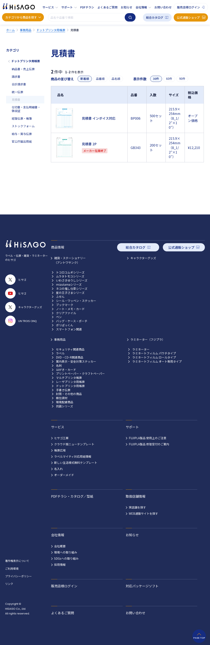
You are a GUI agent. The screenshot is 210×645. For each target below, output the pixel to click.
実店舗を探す (137, 507)
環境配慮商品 (64, 402)
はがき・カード (66, 369)
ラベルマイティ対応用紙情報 (72, 456)
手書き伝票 (63, 390)
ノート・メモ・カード (70, 309)
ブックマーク (64, 305)
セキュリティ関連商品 (70, 349)
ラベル (60, 353)
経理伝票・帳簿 (22, 118)
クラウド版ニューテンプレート (74, 444)
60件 (169, 79)
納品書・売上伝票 (23, 69)
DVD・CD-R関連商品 (69, 357)
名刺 (59, 365)
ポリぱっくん (64, 325)
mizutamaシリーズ (69, 284)
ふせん (60, 296)
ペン (59, 317)
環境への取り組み (65, 552)
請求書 (16, 76)
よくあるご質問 (107, 7)
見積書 (16, 99)
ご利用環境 (11, 569)
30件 (156, 79)
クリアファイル (66, 313)
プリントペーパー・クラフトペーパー (80, 373)
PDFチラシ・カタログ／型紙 (72, 496)
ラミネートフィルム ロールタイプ (154, 357)
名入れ (58, 469)
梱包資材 (61, 398)
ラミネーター (141, 349)
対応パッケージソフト (142, 585)
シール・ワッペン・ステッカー (76, 300)
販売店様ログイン (188, 7)
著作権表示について (17, 561)
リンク (9, 584)
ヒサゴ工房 (61, 438)
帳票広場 (60, 450)
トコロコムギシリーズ (70, 272)
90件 (182, 79)
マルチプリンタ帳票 (69, 377)
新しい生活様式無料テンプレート (75, 463)
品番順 (100, 79)
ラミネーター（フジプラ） (147, 339)
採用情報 (60, 565)
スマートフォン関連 (69, 329)
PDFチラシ (87, 7)
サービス (48, 7)
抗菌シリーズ (64, 406)
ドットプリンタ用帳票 (25, 61)
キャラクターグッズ (143, 258)
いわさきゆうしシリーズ (71, 280)
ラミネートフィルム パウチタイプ (154, 353)
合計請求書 (19, 84)
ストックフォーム (23, 126)
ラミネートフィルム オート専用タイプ (157, 361)
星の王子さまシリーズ (70, 292)
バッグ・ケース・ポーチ (71, 321)
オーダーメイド (64, 475)
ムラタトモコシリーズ (70, 276)
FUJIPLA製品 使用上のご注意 (147, 438)
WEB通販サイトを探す (143, 513)
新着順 (84, 79)
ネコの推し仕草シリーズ (71, 288)
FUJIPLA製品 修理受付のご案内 (149, 444)
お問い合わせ (163, 7)
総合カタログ (154, 17)
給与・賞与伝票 (22, 134)
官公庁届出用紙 (22, 141)
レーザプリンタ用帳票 (70, 382)
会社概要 (60, 546)
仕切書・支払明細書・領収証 (26, 109)
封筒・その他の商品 (69, 394)
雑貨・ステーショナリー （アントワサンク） (70, 260)
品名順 (116, 79)
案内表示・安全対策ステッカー (76, 361)
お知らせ (126, 7)
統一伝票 (17, 92)
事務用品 (60, 339)
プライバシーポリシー (18, 576)
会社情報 (141, 7)
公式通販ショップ (188, 17)
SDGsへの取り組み (66, 558)
